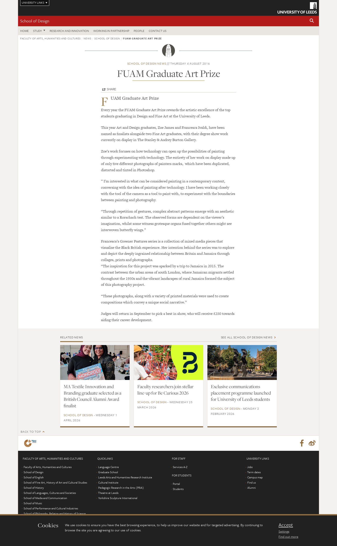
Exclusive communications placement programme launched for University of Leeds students (241, 393)
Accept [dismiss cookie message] (286, 524)
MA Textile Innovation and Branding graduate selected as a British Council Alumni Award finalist (92, 396)
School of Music (33, 503)
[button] (312, 21)
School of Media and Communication (45, 498)
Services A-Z (180, 467)
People (139, 30)
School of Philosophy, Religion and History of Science (55, 513)
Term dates (254, 472)
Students (178, 489)
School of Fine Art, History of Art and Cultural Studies (55, 482)
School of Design (34, 21)
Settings (284, 531)
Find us (251, 482)
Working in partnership (111, 30)
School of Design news (146, 63)
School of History (34, 487)
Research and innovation (69, 30)
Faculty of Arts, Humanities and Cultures (50, 38)
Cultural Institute (108, 482)
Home (24, 30)
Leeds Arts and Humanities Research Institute (125, 477)
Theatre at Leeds (108, 493)
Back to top (31, 431)
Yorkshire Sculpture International (117, 498)
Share (111, 89)
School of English (34, 477)
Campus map (255, 477)
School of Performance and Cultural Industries (51, 508)
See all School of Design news (247, 337)
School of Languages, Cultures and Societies (50, 493)
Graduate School (108, 472)
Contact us (157, 30)
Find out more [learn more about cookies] (288, 536)
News (87, 38)
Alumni (251, 487)
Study (37, 30)
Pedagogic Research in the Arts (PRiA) (121, 487)
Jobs (250, 467)
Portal (176, 484)
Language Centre (108, 467)
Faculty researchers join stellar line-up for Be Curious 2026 (165, 389)
